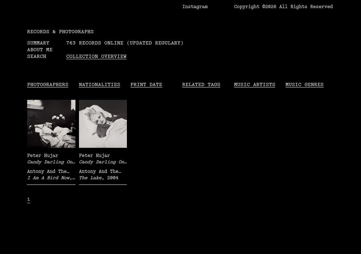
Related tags (201, 84)
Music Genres (305, 84)
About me (40, 50)
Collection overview (96, 56)
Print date (146, 84)
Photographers (47, 84)
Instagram (195, 7)
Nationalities (99, 84)
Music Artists (254, 84)
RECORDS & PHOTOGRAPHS (60, 32)
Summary (38, 43)
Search (36, 56)
